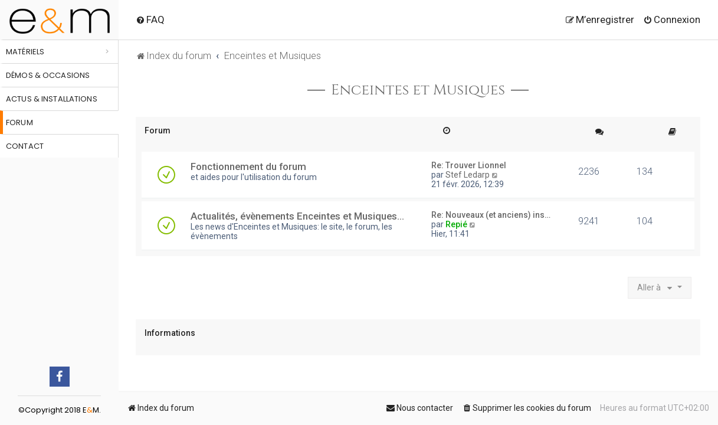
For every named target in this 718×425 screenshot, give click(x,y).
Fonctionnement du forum (248, 166)
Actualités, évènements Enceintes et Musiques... (297, 216)
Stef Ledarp (467, 174)
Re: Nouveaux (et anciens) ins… (490, 215)
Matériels (25, 51)
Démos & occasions (48, 75)
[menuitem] (150, 19)
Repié (456, 224)
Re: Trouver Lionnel (468, 165)
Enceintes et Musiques (418, 90)
